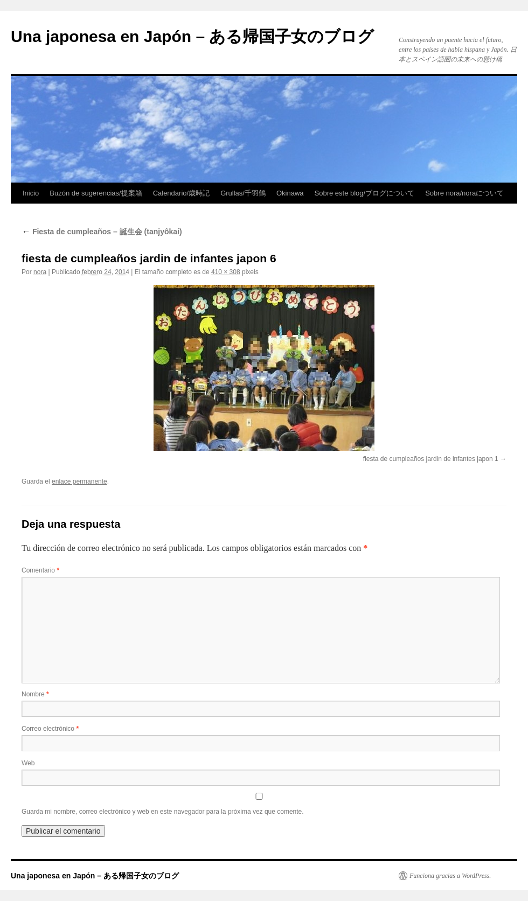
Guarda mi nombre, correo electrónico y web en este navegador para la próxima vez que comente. (163, 811)
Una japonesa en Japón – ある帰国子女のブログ (192, 36)
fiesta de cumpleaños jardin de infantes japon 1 (430, 459)
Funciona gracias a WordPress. (450, 875)
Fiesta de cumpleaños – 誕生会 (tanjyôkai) (102, 231)
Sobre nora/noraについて (464, 193)
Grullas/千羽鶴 (243, 193)
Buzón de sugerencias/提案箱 (96, 193)
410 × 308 (225, 272)
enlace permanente (79, 481)
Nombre (35, 694)
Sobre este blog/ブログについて (365, 193)
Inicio (31, 193)
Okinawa (290, 193)
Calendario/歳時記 (181, 193)
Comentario (40, 570)
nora (39, 272)
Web (28, 763)
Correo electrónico (50, 728)
